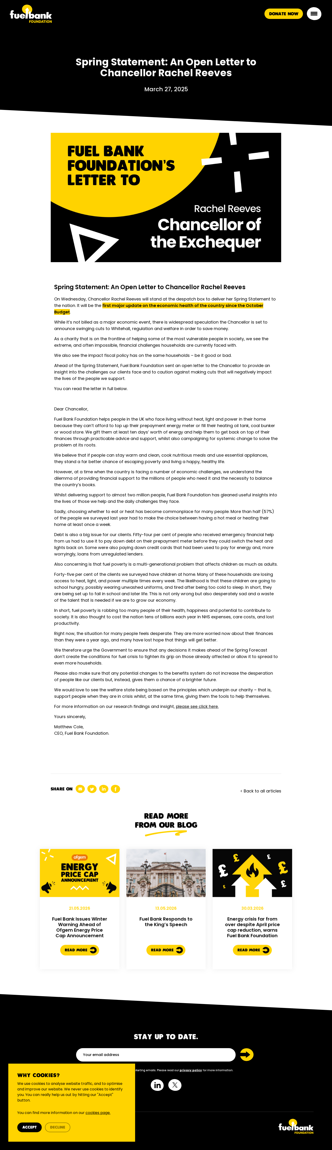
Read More (81, 972)
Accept (31, 1127)
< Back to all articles (260, 791)
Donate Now (283, 15)
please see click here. (197, 706)
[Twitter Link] (241, 1126)
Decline (58, 1127)
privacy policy (191, 1070)
